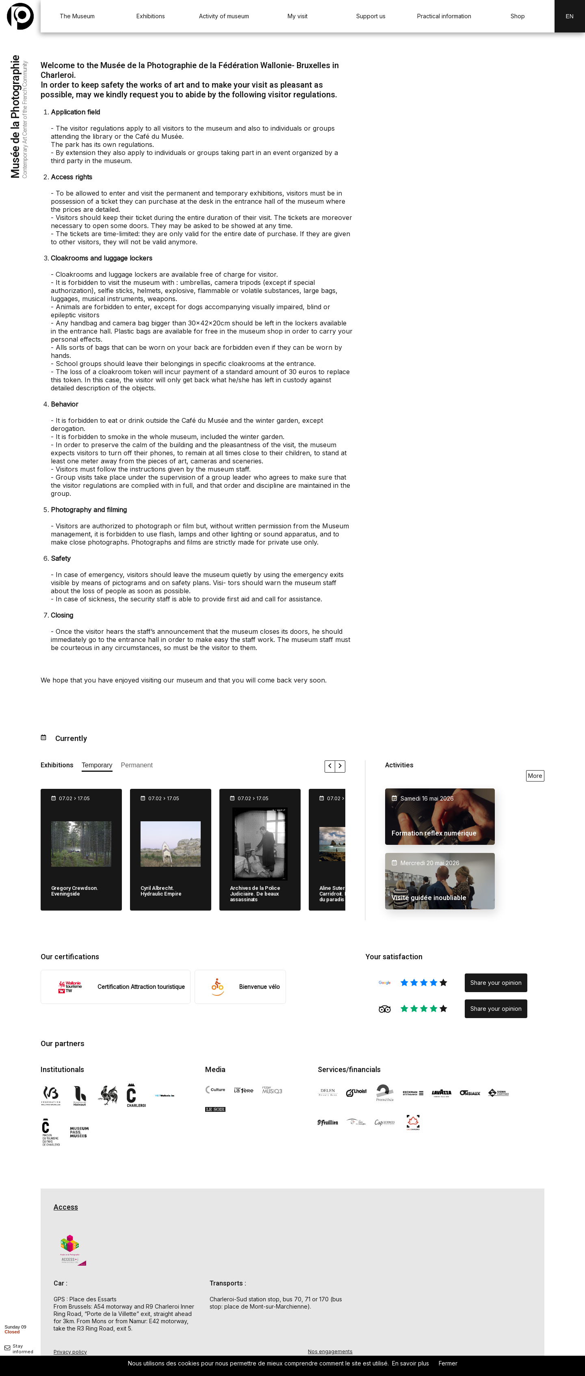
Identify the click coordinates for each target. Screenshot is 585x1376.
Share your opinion (496, 982)
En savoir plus (410, 1363)
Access (66, 1207)
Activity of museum (224, 16)
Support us (371, 16)
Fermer (448, 1363)
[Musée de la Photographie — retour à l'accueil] (20, 16)
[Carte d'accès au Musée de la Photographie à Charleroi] (455, 1282)
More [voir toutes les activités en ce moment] (535, 775)
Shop (518, 16)
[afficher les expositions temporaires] (97, 767)
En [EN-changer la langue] (570, 16)
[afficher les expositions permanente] (137, 767)
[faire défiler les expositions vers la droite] (340, 766)
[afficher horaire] (15, 1329)
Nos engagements (330, 1351)
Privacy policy (70, 1352)
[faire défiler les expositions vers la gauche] (330, 766)
